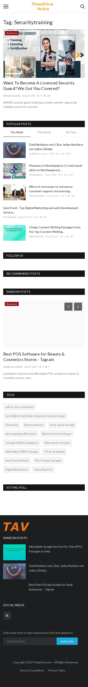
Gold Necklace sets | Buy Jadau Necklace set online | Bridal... (56, 147)
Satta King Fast (43, 469)
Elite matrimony (34, 425)
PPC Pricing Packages (48, 460)
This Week (16, 132)
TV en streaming (54, 451)
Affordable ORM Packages (21, 451)
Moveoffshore (37, 195)
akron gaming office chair (20, 433)
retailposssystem (12, 366)
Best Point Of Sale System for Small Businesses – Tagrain (50, 587)
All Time (71, 132)
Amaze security (11, 95)
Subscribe (67, 641)
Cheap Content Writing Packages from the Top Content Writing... (55, 229)
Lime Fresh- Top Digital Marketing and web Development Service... (40, 210)
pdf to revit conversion (19, 407)
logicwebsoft (36, 236)
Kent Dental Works (17, 460)
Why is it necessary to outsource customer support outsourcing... (51, 189)
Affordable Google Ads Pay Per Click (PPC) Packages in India (55, 549)
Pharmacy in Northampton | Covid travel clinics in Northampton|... (55, 168)
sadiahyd (34, 153)
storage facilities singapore (21, 442)
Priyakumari (10, 217)
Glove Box (11, 425)
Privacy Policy (56, 670)
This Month (44, 132)
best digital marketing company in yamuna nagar (35, 416)
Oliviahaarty (36, 174)
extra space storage (62, 425)
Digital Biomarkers (16, 469)
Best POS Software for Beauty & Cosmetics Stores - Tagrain (34, 356)
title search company (57, 442)
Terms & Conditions (32, 670)
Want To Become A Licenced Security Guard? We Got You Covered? (38, 85)
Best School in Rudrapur (57, 433)
